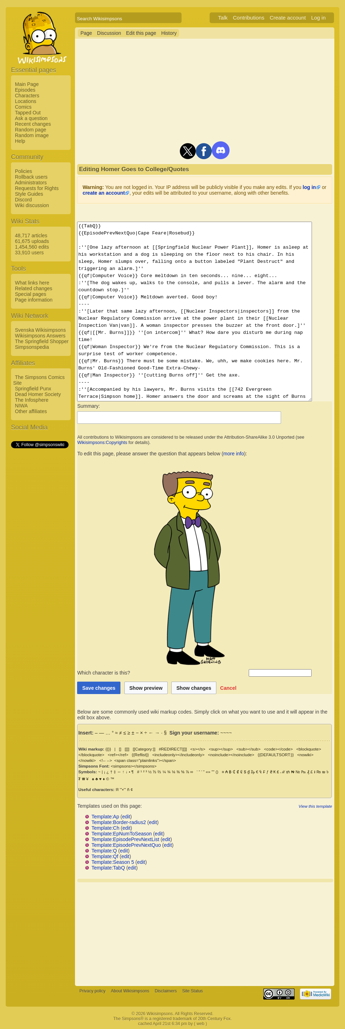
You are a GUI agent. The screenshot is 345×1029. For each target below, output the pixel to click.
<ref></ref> (118, 754)
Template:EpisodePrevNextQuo (126, 845)
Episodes (25, 90)
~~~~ (226, 733)
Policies (23, 171)
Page (86, 33)
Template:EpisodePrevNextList (125, 839)
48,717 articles (31, 235)
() (217, 771)
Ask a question (31, 118)
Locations (25, 101)
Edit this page (141, 33)
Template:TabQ (108, 868)
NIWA (21, 405)
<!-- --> (84, 760)
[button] (228, 688)
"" (212, 771)
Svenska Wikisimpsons (40, 330)
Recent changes (33, 124)
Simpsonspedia (32, 347)
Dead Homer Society (38, 394)
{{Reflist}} (140, 754)
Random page (30, 129)
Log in (327, 18)
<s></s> (197, 749)
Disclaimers (166, 991)
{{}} (108, 749)
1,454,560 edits (32, 247)
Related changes (33, 288)
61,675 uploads (32, 241)
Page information (34, 300)
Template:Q (104, 851)
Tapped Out (28, 112)
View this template (323, 806)
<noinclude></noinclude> (231, 754)
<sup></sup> (221, 749)
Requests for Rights (37, 188)
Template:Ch (105, 828)
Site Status (192, 991)
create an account (103, 193)
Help (20, 141)
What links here (32, 283)
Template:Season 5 (112, 862)
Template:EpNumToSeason (121, 833)
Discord (23, 199)
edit (126, 816)
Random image (32, 135)
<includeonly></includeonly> (178, 754)
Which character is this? (162, 673)
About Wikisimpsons (130, 991)
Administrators (31, 182)
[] (120, 749)
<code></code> (278, 749)
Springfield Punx (33, 388)
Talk (231, 18)
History (169, 33)
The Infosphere (31, 400)
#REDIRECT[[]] (173, 749)
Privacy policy (92, 991)
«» (208, 771)
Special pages (30, 294)
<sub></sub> (248, 749)
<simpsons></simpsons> (134, 766)
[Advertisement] (39, 555)
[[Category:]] (144, 749)
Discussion (109, 33)
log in (309, 187)
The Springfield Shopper (42, 341)
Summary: (88, 406)
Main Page (27, 84)
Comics (23, 107)
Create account (296, 18)
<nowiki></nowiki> (314, 754)
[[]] (127, 749)
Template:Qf (104, 856)
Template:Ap (105, 816)
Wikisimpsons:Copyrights (102, 442)
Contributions (257, 18)
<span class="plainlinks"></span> (124, 760)
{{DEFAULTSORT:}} (275, 754)
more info (233, 453)
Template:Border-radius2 (118, 822)
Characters (27, 95)
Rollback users (31, 177)
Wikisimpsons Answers (40, 336)
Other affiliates (31, 411)
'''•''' (123, 789)
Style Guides (29, 194)
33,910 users (29, 252)
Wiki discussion (32, 205)
